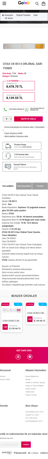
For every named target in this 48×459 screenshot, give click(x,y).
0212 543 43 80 (31, 418)
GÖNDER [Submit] (26, 444)
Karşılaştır (40, 127)
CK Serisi (9, 18)
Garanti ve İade (31, 395)
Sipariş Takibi (5, 379)
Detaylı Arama (31, 389)
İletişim (3, 376)
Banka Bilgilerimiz (32, 376)
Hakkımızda (30, 392)
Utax (36, 15)
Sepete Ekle (28, 118)
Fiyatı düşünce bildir (13, 133)
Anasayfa (7, 15)
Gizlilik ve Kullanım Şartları (35, 382)
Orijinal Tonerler (23, 15)
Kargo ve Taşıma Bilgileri (35, 386)
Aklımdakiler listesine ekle (15, 136)
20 (25, 73)
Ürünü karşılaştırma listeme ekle (18, 127)
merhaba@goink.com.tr (34, 421)
